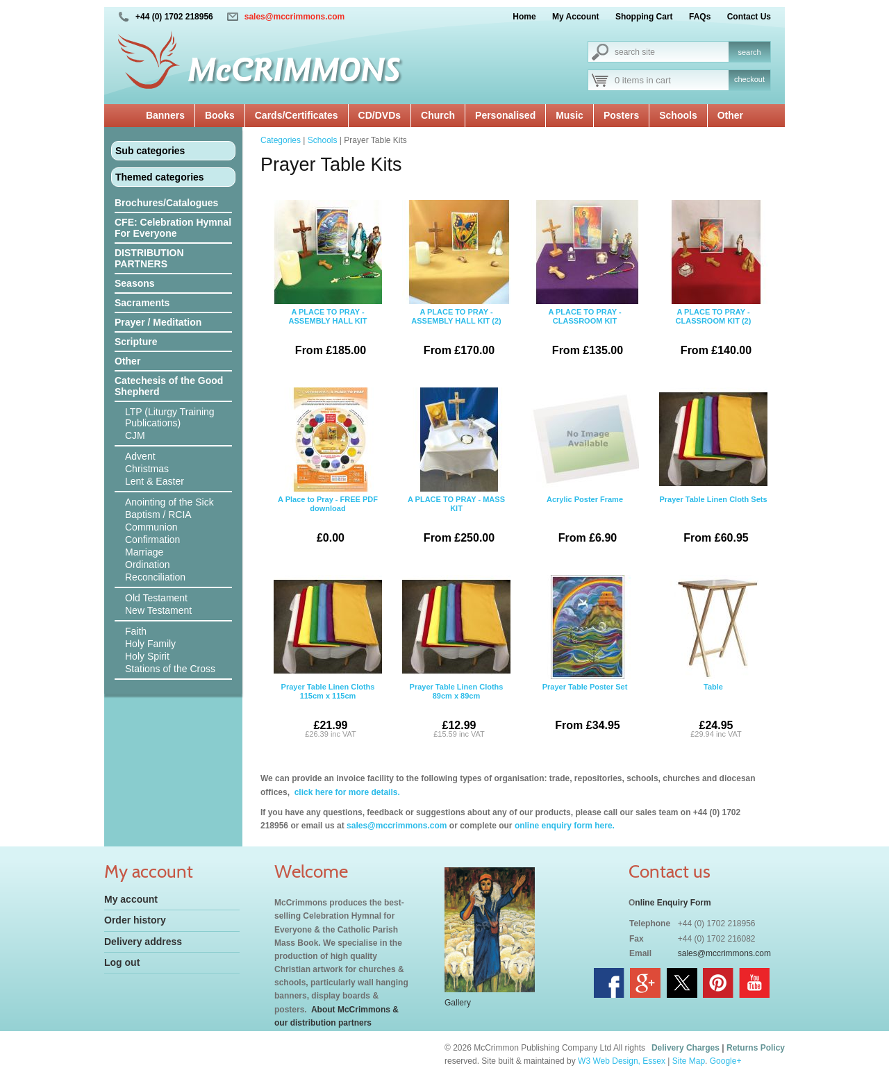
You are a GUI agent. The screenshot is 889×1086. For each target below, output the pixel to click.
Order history (135, 920)
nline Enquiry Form (673, 903)
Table (713, 658)
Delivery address (143, 941)
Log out (122, 962)
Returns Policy (755, 1048)
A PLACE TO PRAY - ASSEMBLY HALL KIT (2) (456, 283)
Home (524, 17)
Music (569, 115)
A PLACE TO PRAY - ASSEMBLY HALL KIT (328, 283)
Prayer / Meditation (158, 322)
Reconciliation (155, 577)
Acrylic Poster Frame (585, 470)
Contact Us (749, 17)
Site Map (688, 1061)
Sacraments (142, 302)
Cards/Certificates (296, 115)
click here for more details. (345, 792)
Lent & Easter (154, 481)
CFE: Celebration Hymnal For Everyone (173, 228)
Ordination (147, 564)
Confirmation (152, 539)
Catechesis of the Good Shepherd (169, 386)
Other (730, 115)
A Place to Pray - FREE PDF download (328, 470)
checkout (749, 79)
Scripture (136, 341)
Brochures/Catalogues (166, 202)
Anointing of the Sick (169, 502)
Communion (151, 527)
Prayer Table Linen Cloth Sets (713, 470)
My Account (575, 17)
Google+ (726, 1061)
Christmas (147, 468)
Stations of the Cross (170, 668)
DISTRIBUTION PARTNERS (149, 258)
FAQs (700, 17)
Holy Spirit (147, 656)
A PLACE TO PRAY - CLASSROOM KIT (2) (713, 283)
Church (438, 115)
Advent (140, 456)
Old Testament (156, 597)
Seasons (135, 283)
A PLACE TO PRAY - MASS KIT (456, 470)
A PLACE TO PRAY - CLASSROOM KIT (585, 283)
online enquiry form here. (565, 825)
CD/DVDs (379, 115)
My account (131, 899)
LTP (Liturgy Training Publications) (170, 417)
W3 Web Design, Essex (621, 1061)
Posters (621, 115)
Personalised (505, 115)
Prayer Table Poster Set (585, 658)
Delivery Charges (685, 1048)
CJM (135, 435)
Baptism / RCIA (158, 514)
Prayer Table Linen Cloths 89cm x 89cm (456, 658)
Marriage (144, 552)
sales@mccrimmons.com (294, 17)
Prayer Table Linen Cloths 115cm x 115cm (328, 658)
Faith (136, 631)
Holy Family (150, 643)
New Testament (158, 610)
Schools (678, 115)
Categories (280, 140)
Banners (165, 115)
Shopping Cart (644, 17)
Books (220, 115)
